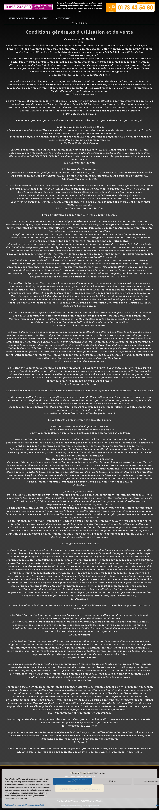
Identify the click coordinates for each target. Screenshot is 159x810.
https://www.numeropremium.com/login (91, 595)
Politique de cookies (13, 805)
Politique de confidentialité (33, 805)
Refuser (112, 781)
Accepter (72, 781)
